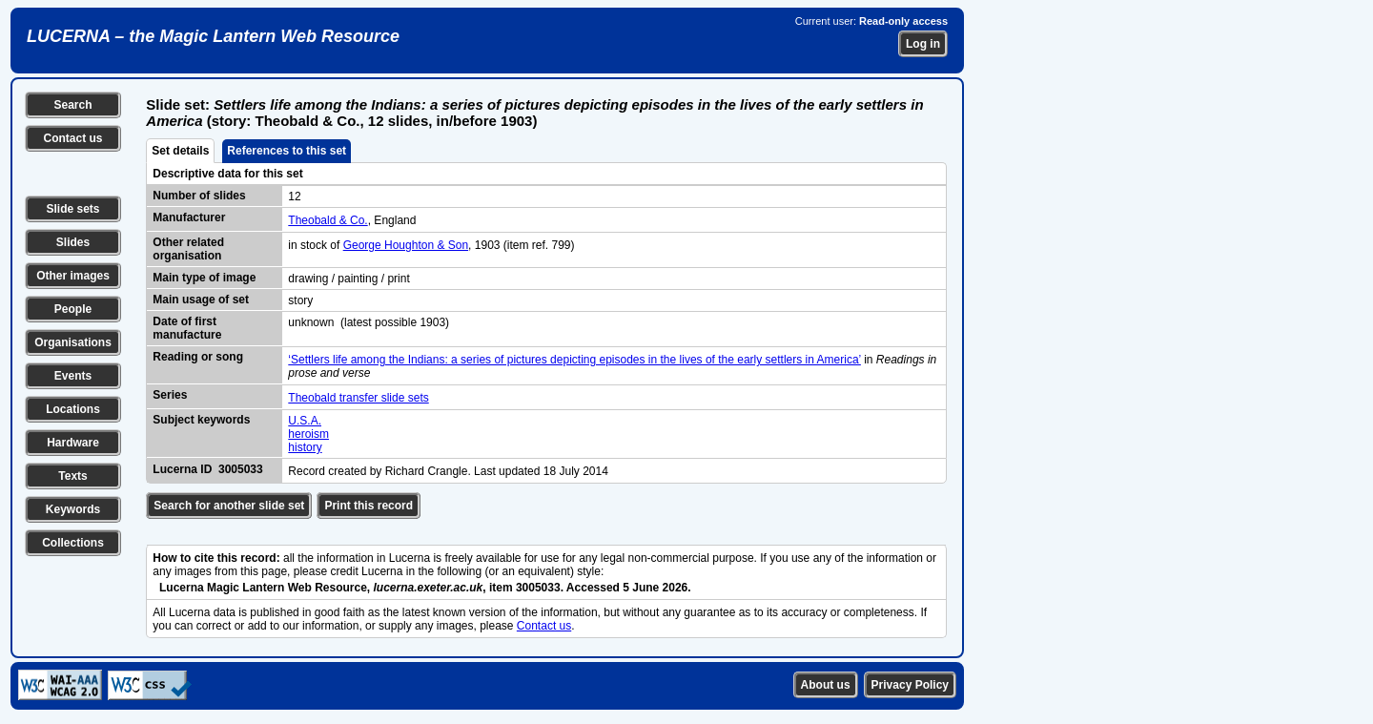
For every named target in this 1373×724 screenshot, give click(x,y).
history (304, 447)
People (73, 309)
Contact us (72, 138)
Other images (73, 275)
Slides (73, 242)
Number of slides (199, 195)
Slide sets (72, 209)
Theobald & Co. (327, 220)
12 (294, 196)
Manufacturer (189, 217)
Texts (72, 476)
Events (73, 376)
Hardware (73, 442)
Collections (73, 542)
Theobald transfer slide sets (358, 397)
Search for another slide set (229, 505)
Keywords (73, 509)
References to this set (286, 150)
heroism (308, 434)
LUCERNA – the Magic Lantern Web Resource (213, 36)
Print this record (368, 505)
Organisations (73, 342)
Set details (180, 150)
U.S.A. (304, 420)
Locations (73, 409)
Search (72, 105)
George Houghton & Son (405, 245)
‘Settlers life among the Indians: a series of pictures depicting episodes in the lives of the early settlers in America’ (574, 359)
